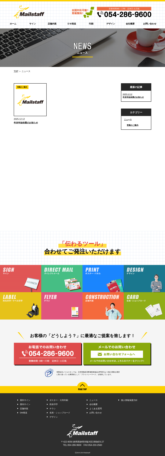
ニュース (128, 119)
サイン (32, 24)
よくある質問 (95, 408)
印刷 (91, 24)
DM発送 (23, 412)
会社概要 (130, 24)
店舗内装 (52, 24)
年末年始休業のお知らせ (26, 122)
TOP (16, 71)
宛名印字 (54, 404)
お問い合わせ (149, 24)
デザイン (110, 24)
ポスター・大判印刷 (59, 400)
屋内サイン (25, 404)
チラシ (53, 408)
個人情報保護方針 (129, 400)
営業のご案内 (132, 125)
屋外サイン (25, 400)
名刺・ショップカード (60, 412)
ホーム (13, 24)
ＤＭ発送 (71, 24)
